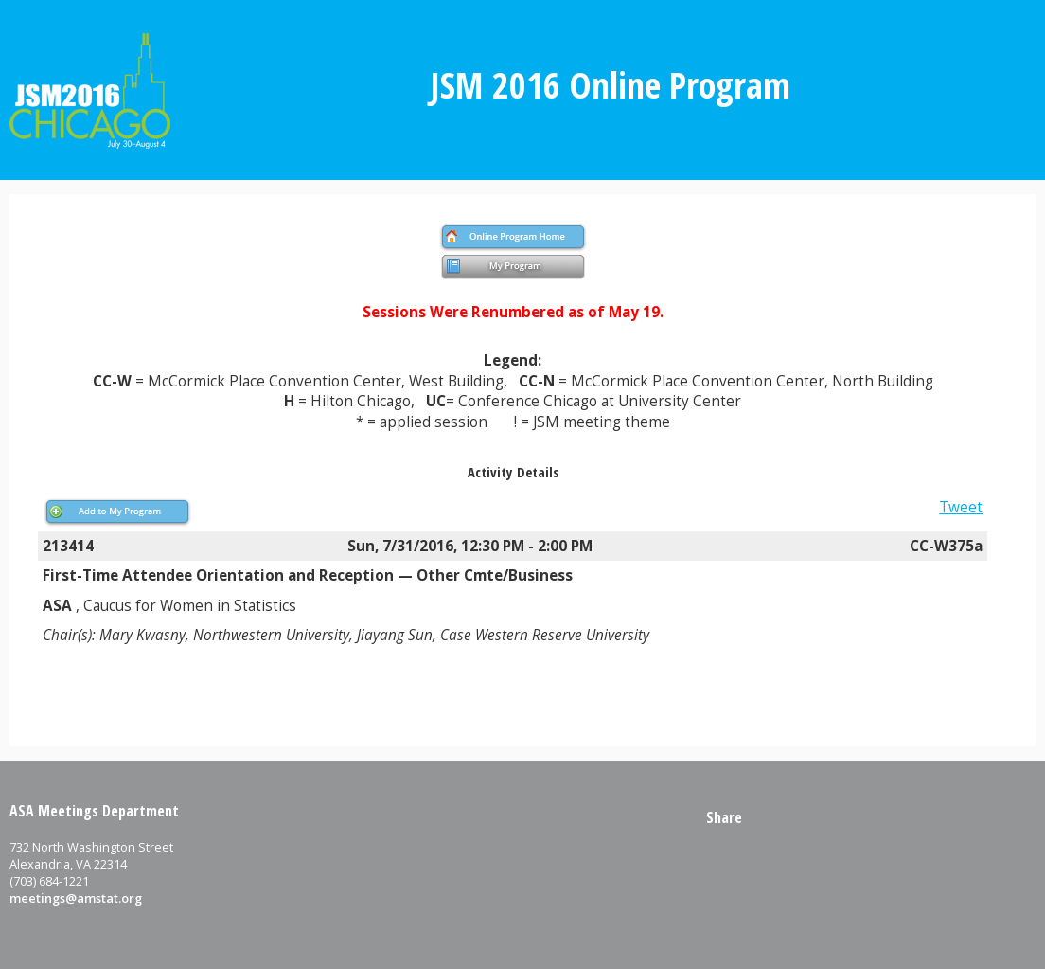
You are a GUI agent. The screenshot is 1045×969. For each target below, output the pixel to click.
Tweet (961, 507)
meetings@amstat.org (75, 897)
